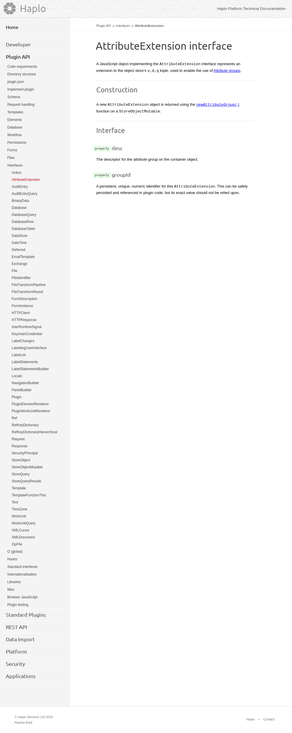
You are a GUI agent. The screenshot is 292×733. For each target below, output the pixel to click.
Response (19, 446)
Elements (14, 120)
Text (15, 502)
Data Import (20, 639)
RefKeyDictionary (25, 425)
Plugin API (103, 25)
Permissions (16, 143)
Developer (18, 44)
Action (16, 173)
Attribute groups (227, 70)
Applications (21, 676)
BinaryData (20, 201)
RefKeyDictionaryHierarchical (34, 432)
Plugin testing (17, 605)
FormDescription (24, 299)
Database (14, 127)
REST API (16, 627)
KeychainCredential (27, 334)
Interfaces (123, 25)
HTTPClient (21, 313)
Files (11, 158)
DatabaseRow (23, 222)
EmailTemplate (23, 257)
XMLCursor (20, 530)
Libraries (14, 582)
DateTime (19, 243)
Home (12, 27)
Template (19, 488)
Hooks (12, 559)
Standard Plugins (26, 615)
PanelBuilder (22, 390)
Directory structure (21, 74)
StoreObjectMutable (27, 467)
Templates (15, 112)
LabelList (19, 355)
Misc (11, 590)
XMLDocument (23, 537)
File (14, 271)
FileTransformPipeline (29, 285)
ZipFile (17, 544)
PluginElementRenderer (30, 404)
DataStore (19, 236)
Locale (17, 376)
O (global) (15, 552)
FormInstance (22, 306)
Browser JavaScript (22, 597)
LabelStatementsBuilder (30, 369)
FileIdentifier (21, 278)
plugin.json (15, 82)
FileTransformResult (27, 292)
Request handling (20, 105)
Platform (16, 651)
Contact (268, 719)
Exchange (19, 264)
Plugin (16, 397)
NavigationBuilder (25, 383)
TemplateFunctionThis (29, 495)
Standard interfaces (22, 567)
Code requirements (22, 67)
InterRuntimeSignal (26, 327)
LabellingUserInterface (29, 348)
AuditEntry (20, 187)
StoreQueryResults (26, 481)
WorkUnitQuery (24, 523)
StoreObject (21, 460)
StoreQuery (20, 474)
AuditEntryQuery (24, 194)
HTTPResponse (24, 320)
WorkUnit (19, 516)
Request (18, 439)
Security (15, 664)
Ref (14, 418)
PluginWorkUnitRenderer (31, 411)
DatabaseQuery (24, 215)
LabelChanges (23, 341)
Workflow (14, 135)
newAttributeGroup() (217, 104)
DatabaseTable (23, 229)
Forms (12, 150)
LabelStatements (25, 362)
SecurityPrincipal (25, 453)
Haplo (250, 719)
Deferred (18, 250)
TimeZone (19, 509)
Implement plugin (20, 89)
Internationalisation (22, 574)
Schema (13, 97)
